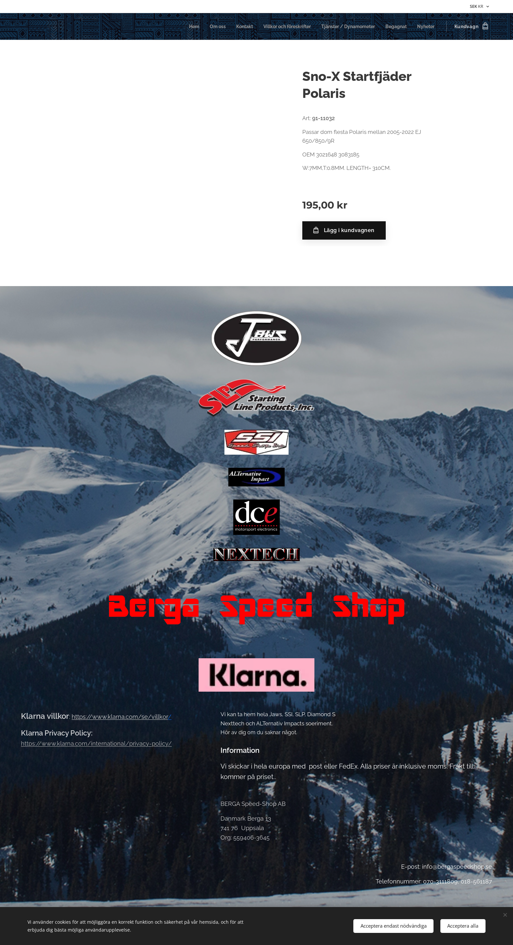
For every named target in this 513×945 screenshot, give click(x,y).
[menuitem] (178, 26)
